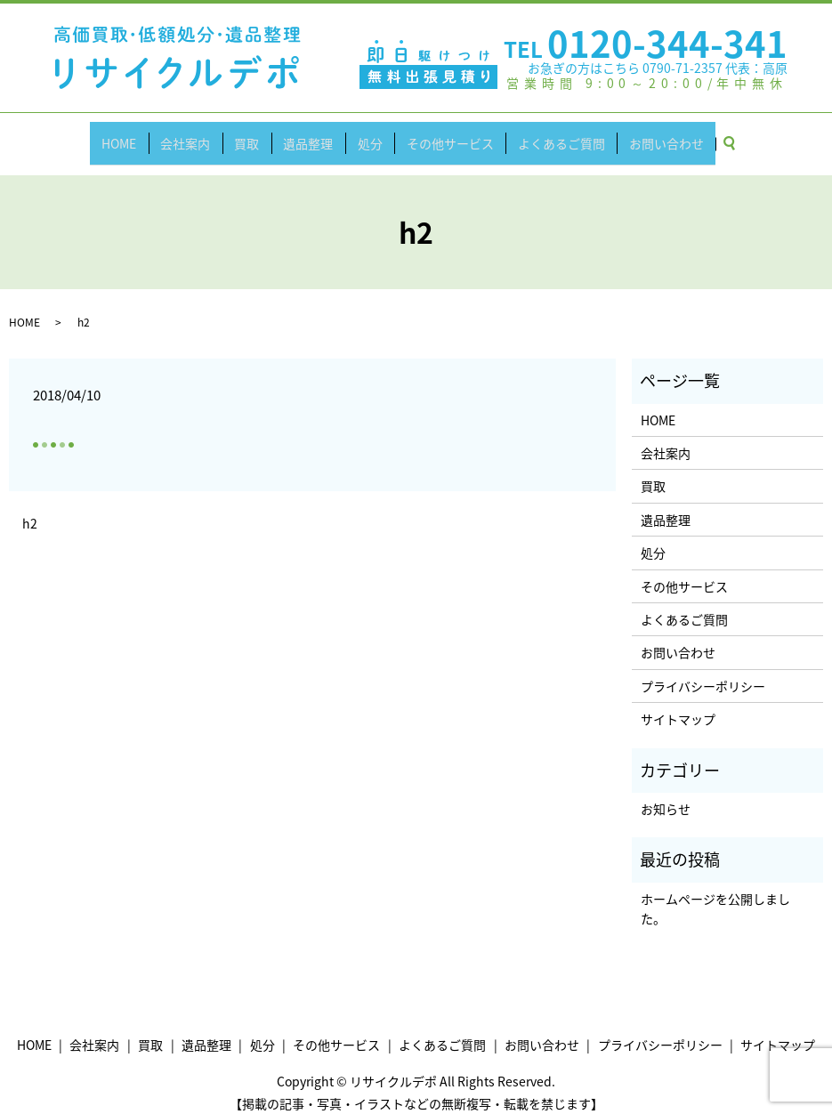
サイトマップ (678, 704)
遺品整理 (311, 134)
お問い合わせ (643, 134)
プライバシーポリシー (703, 670)
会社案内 (202, 134)
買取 (257, 134)
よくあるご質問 (544, 134)
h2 (29, 507)
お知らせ (666, 793)
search (711, 135)
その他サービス (439, 134)
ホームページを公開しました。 (715, 892)
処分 (366, 134)
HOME (142, 134)
